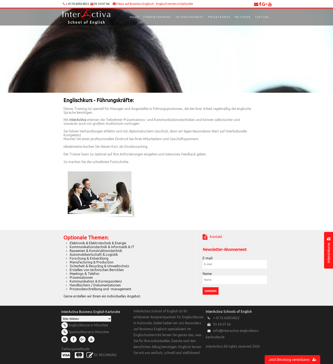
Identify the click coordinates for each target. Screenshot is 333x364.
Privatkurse (219, 17)
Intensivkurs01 (190, 17)
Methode (243, 17)
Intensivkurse (328, 250)
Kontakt (212, 237)
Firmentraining (158, 17)
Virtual (262, 17)
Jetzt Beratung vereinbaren (292, 359)
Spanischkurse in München (85, 332)
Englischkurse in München (84, 325)
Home (134, 17)
